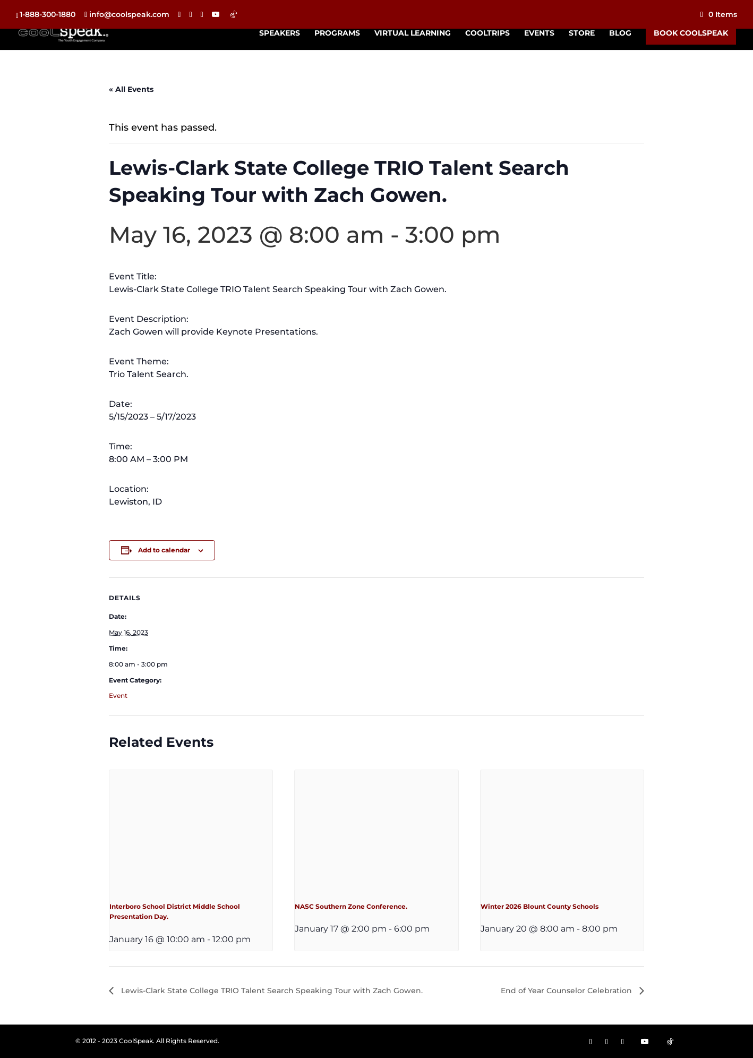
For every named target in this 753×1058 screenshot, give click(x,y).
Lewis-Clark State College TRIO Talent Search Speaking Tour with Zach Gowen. (271, 990)
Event (118, 695)
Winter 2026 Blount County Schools (539, 906)
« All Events (131, 89)
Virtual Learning (412, 33)
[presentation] (190, 831)
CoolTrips (487, 33)
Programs (337, 33)
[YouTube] (215, 14)
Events (539, 33)
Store (582, 33)
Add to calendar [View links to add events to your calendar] (164, 550)
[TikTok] (233, 14)
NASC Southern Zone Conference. (351, 906)
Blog (620, 33)
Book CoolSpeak (691, 33)
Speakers (279, 33)
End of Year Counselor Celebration (567, 990)
